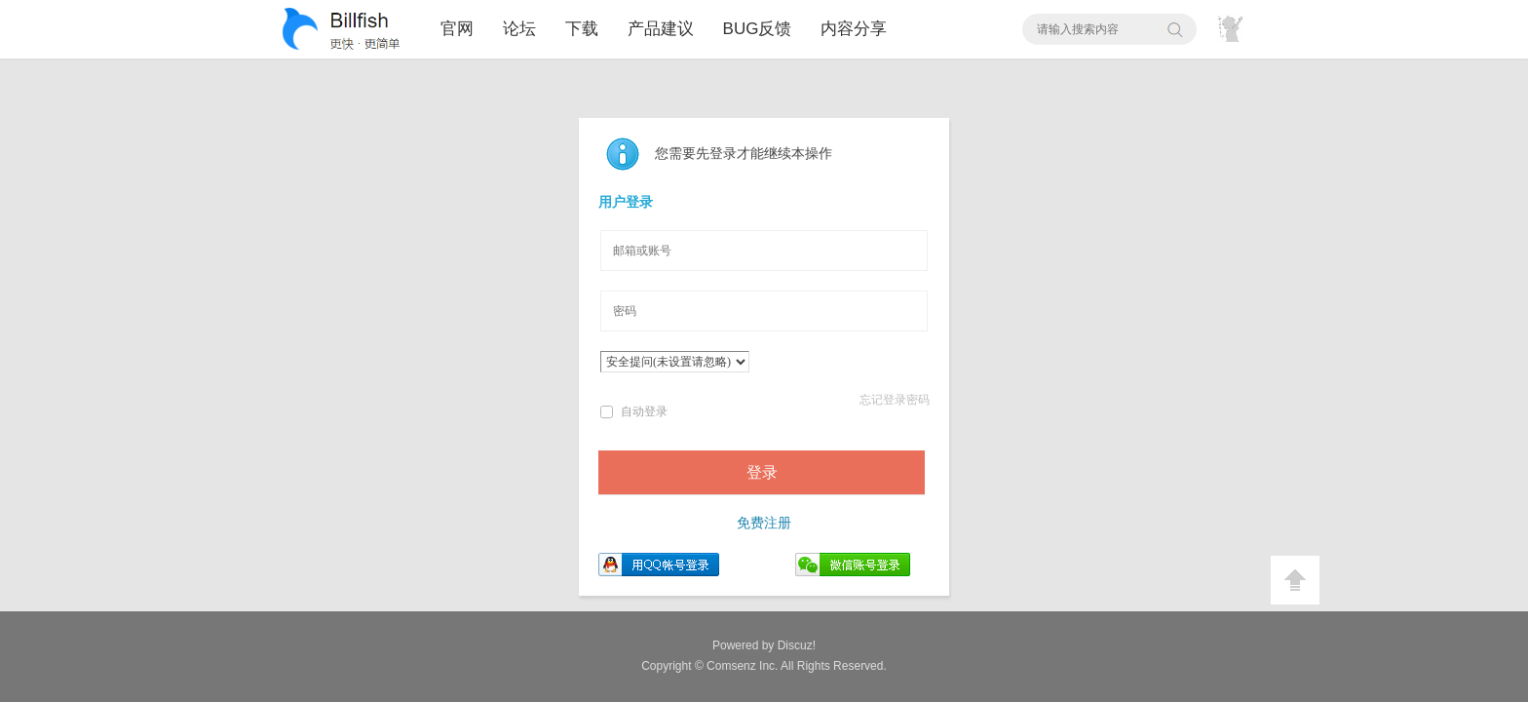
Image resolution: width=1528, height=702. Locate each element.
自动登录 (634, 411)
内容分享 (854, 29)
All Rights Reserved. (797, 666)
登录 (762, 472)
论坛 (519, 29)
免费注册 (764, 523)
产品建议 (661, 29)
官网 (457, 29)
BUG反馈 (757, 29)
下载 (581, 29)
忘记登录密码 (895, 400)
